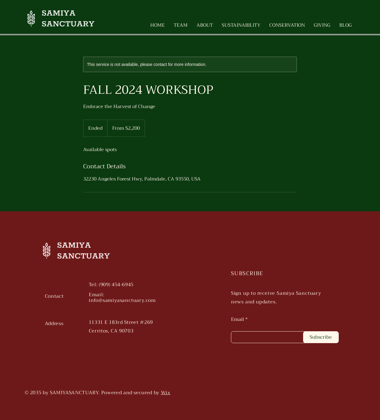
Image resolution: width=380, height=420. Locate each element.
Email (237, 319)
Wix (165, 393)
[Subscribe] (321, 337)
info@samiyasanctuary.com (122, 300)
